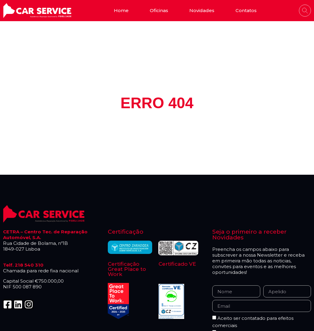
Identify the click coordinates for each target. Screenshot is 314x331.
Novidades (201, 10)
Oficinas (159, 10)
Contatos (246, 10)
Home (121, 10)
